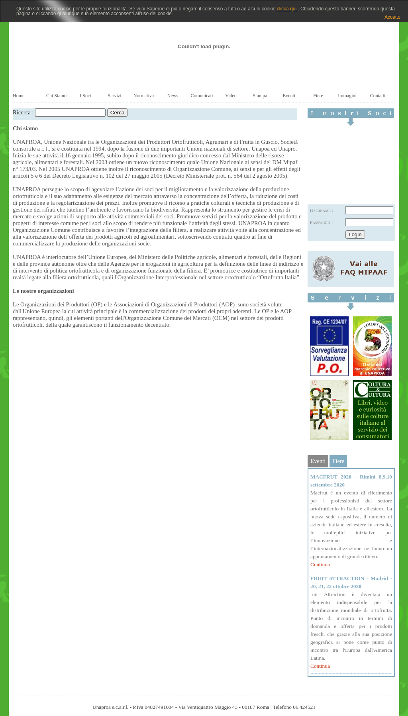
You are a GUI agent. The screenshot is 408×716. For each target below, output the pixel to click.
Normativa (143, 95)
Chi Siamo (56, 95)
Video (231, 95)
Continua (320, 564)
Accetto (392, 17)
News (172, 95)
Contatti (378, 95)
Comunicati (202, 95)
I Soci (85, 95)
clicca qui (287, 9)
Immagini (347, 95)
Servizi (115, 95)
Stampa (260, 95)
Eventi (289, 95)
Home (18, 95)
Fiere (318, 95)
